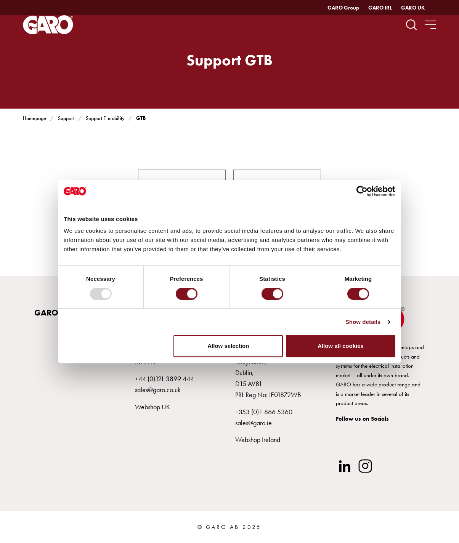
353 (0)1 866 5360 (265, 411)
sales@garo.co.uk (158, 389)
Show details (363, 322)
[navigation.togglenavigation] (430, 24)
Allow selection (228, 346)
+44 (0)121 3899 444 (164, 378)
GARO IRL (380, 7)
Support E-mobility (105, 118)
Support (66, 118)
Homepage (34, 118)
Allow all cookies (341, 346)
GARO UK (413, 7)
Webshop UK (152, 406)
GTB (141, 118)
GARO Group (343, 7)
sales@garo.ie (253, 422)
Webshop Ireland (257, 439)
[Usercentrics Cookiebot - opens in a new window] (362, 191)
